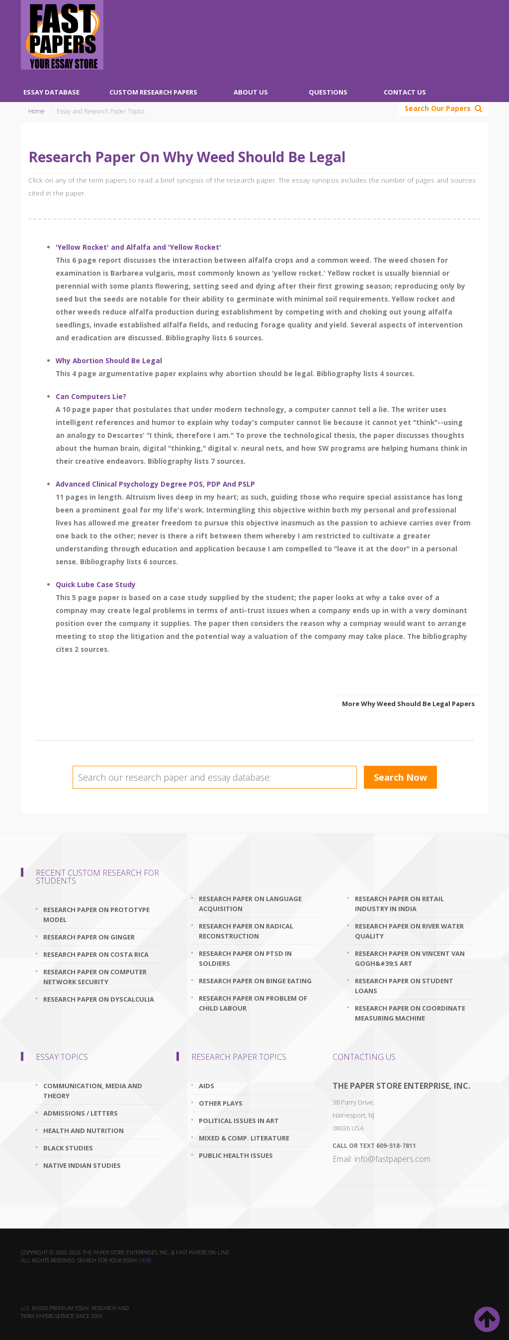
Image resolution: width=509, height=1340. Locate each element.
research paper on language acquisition (250, 903)
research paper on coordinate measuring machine (410, 1013)
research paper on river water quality (409, 931)
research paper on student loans (404, 985)
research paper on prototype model (96, 914)
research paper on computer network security (95, 976)
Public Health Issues (236, 1155)
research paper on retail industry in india (399, 903)
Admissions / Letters (80, 1113)
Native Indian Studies (82, 1165)
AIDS (206, 1085)
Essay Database (51, 92)
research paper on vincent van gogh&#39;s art (410, 958)
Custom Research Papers (153, 92)
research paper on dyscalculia (98, 999)
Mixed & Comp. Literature (244, 1138)
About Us (251, 92)
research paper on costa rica (96, 954)
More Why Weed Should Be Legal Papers (408, 703)
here (145, 1260)
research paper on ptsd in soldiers (245, 958)
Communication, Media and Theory (92, 1090)
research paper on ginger (89, 936)
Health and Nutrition (83, 1130)
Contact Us (405, 92)
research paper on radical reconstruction (246, 931)
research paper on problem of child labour (253, 1003)
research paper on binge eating (255, 980)
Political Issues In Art (239, 1120)
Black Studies (68, 1147)
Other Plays (221, 1103)
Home (36, 111)
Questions (328, 92)
